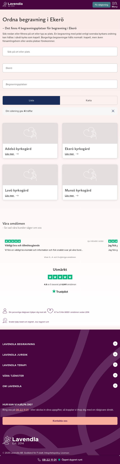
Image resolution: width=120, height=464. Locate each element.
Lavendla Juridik (15, 355)
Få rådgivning (101, 4)
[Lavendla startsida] (14, 5)
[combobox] (60, 68)
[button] (101, 111)
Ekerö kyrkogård (77, 149)
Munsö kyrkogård (78, 190)
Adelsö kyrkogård (18, 149)
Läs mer (11, 154)
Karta (89, 100)
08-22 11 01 (49, 460)
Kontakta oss (60, 421)
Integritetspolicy (52, 452)
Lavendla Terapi (15, 365)
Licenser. (65, 452)
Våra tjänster (13, 376)
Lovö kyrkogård (16, 190)
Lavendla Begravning (19, 344)
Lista (31, 100)
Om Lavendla (12, 386)
